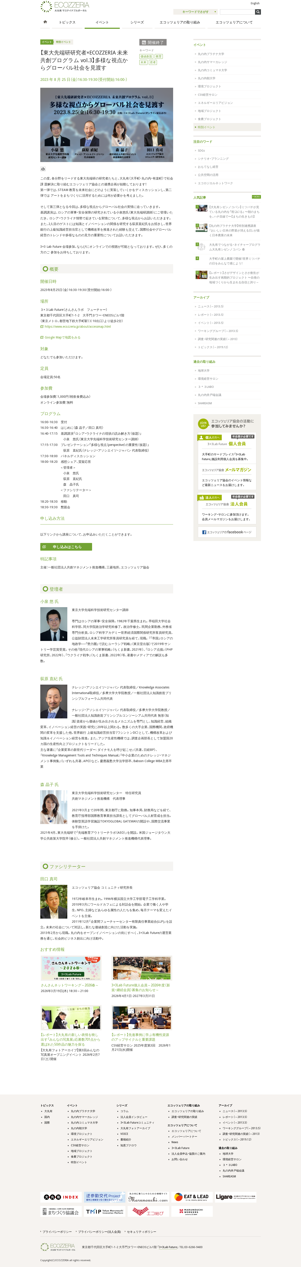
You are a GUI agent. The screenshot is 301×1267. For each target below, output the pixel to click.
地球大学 (204, 370)
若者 (153, 62)
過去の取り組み (204, 361)
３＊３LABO (206, 386)
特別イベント (63, 42)
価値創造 (146, 56)
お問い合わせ (180, 1159)
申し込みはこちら (67, 547)
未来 (143, 62)
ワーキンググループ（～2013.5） (218, 331)
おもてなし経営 (208, 166)
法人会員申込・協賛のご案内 (188, 1153)
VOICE (124, 1133)
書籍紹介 (125, 1139)
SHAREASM (205, 403)
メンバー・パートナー (184, 1136)
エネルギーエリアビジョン (215, 102)
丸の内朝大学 (206, 78)
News (175, 1142)
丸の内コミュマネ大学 (212, 70)
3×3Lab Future (180, 1148)
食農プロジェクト (209, 119)
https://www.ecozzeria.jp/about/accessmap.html (78, 326)
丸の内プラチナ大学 (211, 54)
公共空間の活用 (208, 175)
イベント (102, 22)
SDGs (201, 150)
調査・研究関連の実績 (184, 1117)
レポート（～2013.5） (211, 314)
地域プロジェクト (209, 111)
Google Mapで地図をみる (63, 337)
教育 (159, 56)
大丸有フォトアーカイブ (135, 1128)
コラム (124, 1111)
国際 (47, 1122)
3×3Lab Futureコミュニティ (137, 1122)
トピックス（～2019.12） (213, 347)
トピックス (67, 22)
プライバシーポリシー (57, 1231)
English (255, 3)
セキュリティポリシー (141, 1231)
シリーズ (137, 22)
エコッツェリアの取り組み (180, 22)
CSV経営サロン (207, 94)
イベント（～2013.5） (211, 323)
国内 (47, 1117)
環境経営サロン (208, 378)
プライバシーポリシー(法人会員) (99, 1231)
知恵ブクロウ (128, 1145)
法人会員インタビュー (133, 1117)
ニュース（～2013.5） (211, 306)
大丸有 (48, 1111)
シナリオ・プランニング (213, 158)
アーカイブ (201, 297)
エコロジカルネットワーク (215, 183)
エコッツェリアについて (234, 22)
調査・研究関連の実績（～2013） (218, 339)
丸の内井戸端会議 (209, 395)
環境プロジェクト (209, 86)
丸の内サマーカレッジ (212, 62)
